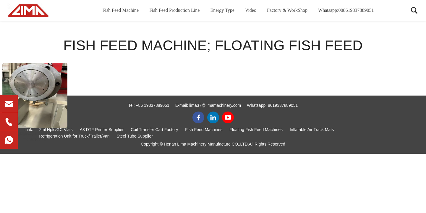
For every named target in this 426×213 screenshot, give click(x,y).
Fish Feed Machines (203, 129)
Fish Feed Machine (121, 10)
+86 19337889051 (152, 105)
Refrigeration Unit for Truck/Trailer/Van (74, 136)
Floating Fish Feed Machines (256, 129)
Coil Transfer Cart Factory (154, 129)
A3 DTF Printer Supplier (102, 129)
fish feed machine (35, 133)
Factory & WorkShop (287, 10)
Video (250, 10)
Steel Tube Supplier (134, 136)
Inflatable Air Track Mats (312, 129)
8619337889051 (283, 105)
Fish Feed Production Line (174, 10)
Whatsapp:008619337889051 (346, 10)
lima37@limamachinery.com (215, 105)
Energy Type (222, 10)
